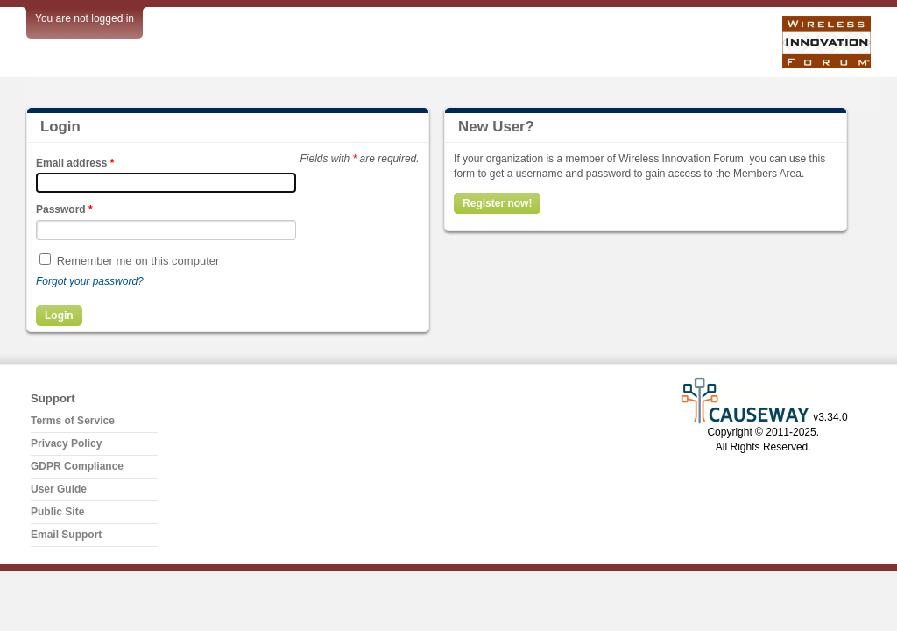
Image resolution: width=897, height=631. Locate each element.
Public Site (57, 512)
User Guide (59, 489)
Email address (75, 163)
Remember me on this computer (138, 260)
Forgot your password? (90, 281)
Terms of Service (73, 421)
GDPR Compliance (77, 466)
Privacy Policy (66, 443)
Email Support (66, 534)
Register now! (497, 203)
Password (64, 209)
